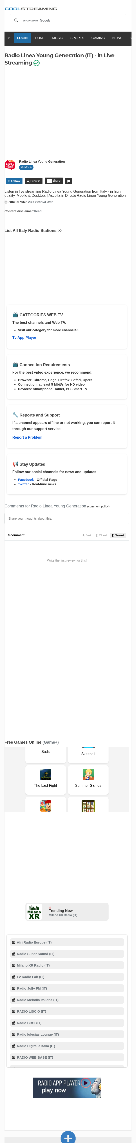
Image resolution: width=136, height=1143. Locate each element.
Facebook (26, 479)
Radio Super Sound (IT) (35, 801)
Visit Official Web (40, 202)
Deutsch (82, 1086)
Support (59, 1055)
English (19, 1086)
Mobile (9, 1059)
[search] (67, 20)
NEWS (117, 38)
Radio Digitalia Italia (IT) (35, 893)
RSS (7, 1055)
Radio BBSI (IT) (28, 870)
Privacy (116, 1055)
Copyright (101, 1055)
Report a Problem (27, 437)
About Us (43, 1055)
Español (66, 1086)
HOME (40, 38)
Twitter (23, 484)
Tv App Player (24, 338)
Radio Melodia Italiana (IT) (37, 847)
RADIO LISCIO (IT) (31, 859)
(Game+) (50, 589)
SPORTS (77, 38)
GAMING (98, 38)
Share (53, 181)
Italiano (34, 1086)
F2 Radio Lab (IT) (30, 824)
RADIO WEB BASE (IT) (34, 905)
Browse (35, 181)
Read (38, 211)
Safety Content (43, 1059)
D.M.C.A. (85, 1055)
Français (50, 1086)
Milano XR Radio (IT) (63, 762)
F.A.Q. (72, 1055)
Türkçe (68, 1090)
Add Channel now (68, 1022)
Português (116, 1086)
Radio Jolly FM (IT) (31, 836)
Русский (99, 1086)
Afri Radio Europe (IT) (34, 789)
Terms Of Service (22, 1055)
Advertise (23, 1059)
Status (61, 1059)
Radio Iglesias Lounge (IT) (37, 882)
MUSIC (57, 38)
